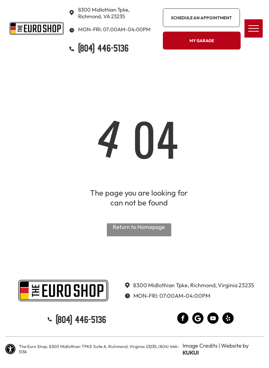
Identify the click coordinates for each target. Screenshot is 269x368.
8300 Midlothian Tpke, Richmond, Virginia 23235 (193, 285)
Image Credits (200, 345)
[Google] (198, 319)
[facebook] (182, 319)
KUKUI (190, 352)
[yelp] (228, 319)
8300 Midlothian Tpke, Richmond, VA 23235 (104, 13)
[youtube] (213, 319)
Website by (235, 345)
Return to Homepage (139, 226)
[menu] (253, 28)
